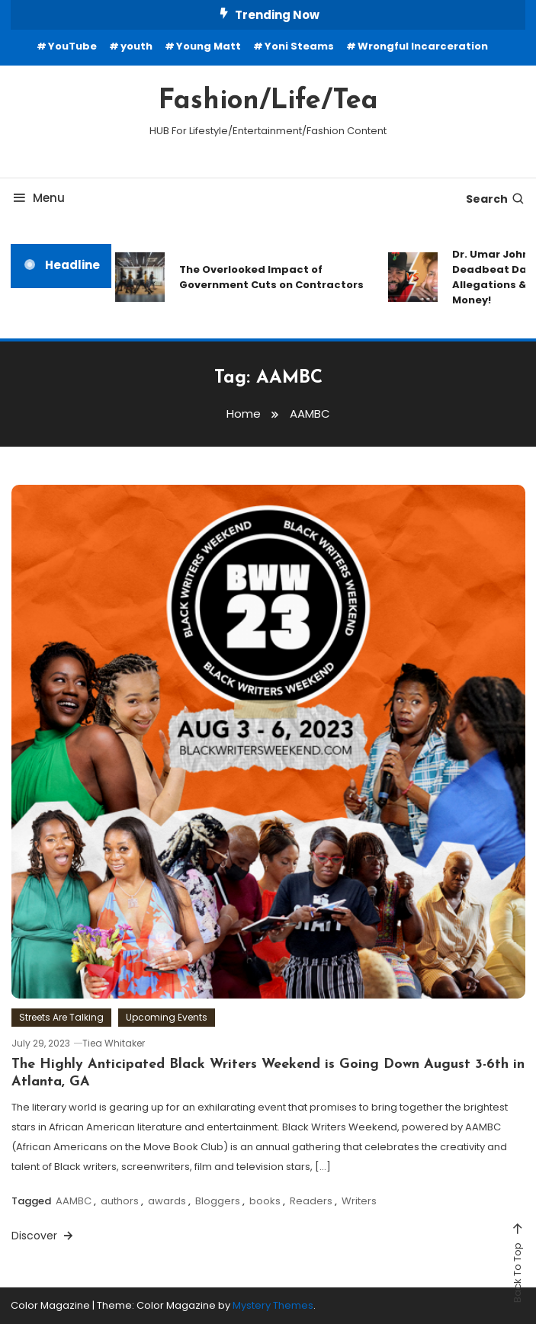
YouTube (72, 46)
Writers (359, 1201)
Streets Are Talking (61, 1017)
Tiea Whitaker (113, 1043)
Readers (311, 1201)
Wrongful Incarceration (423, 46)
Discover (43, 1235)
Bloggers (217, 1201)
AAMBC (73, 1201)
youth (136, 46)
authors (120, 1201)
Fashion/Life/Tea (268, 101)
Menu (38, 198)
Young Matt (208, 46)
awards (167, 1201)
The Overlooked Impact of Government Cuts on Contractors (271, 277)
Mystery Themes (273, 1305)
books (265, 1201)
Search (495, 199)
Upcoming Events (166, 1017)
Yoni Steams (299, 46)
